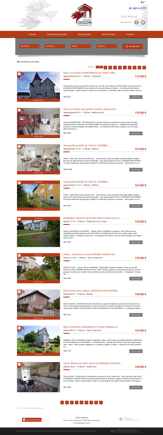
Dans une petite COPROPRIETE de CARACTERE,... (90, 72)
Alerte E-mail (108, 34)
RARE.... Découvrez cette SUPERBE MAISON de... (89, 254)
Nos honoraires (72, 431)
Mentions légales (62, 431)
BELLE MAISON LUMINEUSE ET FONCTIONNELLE (90, 327)
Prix (99, 66)
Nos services (84, 34)
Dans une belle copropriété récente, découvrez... (90, 109)
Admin (85, 431)
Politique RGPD (92, 431)
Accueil (32, 34)
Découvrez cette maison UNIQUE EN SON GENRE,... (91, 290)
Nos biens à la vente (57, 34)
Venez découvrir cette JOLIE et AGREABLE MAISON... (92, 363)
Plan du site (53, 431)
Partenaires (80, 431)
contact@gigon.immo (81, 423)
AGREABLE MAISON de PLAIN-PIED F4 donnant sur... (92, 218)
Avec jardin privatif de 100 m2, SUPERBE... (86, 145)
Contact (130, 34)
